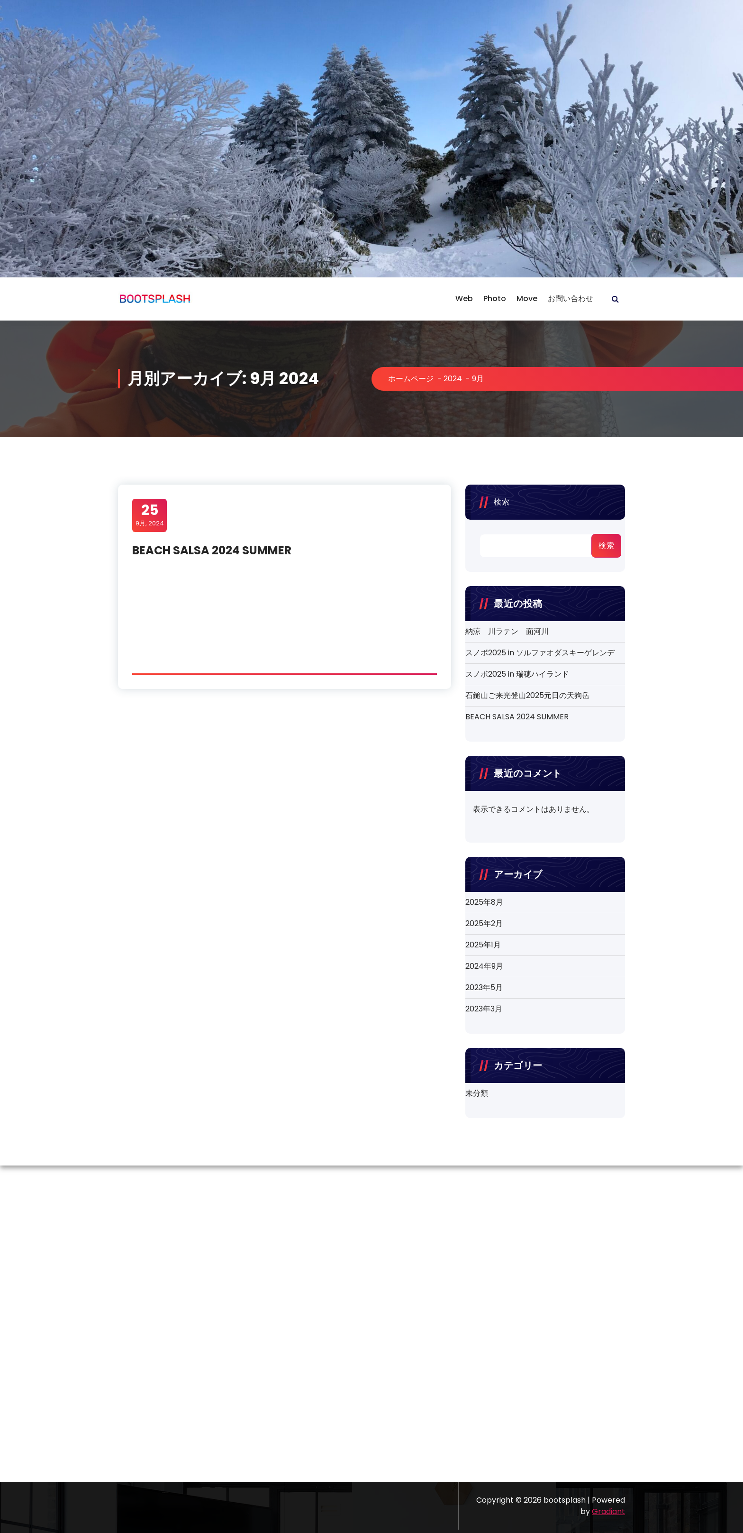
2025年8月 (484, 902)
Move (526, 298)
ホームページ (411, 378)
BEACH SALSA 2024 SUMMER (211, 550)
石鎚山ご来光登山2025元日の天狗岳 (527, 695)
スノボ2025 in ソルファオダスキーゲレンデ (540, 652)
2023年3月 (483, 1008)
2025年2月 (484, 923)
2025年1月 (483, 944)
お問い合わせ (570, 298)
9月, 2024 (150, 515)
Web (464, 298)
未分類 (476, 1093)
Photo (494, 298)
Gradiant (608, 1511)
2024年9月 (484, 966)
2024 (453, 378)
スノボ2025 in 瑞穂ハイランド (517, 674)
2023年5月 (484, 987)
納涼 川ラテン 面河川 (507, 631)
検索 (501, 501)
